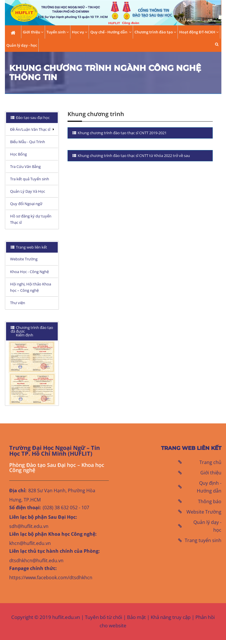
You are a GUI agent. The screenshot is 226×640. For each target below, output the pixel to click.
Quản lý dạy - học (21, 45)
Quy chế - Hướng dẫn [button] (110, 32)
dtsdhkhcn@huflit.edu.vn (36, 560)
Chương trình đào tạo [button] (155, 32)
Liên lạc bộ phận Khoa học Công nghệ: (53, 534)
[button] (216, 44)
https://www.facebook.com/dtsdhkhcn (50, 577)
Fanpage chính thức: (33, 568)
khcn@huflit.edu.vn (30, 543)
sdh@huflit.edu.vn (28, 526)
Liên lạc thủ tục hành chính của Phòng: (54, 551)
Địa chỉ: (18, 490)
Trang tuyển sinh (203, 540)
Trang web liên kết (31, 247)
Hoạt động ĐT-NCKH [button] (198, 32)
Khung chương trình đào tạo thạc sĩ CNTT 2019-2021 (122, 132)
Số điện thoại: (25, 507)
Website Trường (203, 512)
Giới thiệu (210, 472)
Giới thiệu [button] (33, 32)
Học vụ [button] (79, 32)
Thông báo (209, 501)
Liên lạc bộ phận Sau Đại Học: (43, 517)
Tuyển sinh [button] (57, 32)
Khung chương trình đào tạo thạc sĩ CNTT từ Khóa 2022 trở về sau (133, 155)
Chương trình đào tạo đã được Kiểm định (32, 331)
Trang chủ (210, 462)
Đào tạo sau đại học (32, 117)
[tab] (32, 117)
